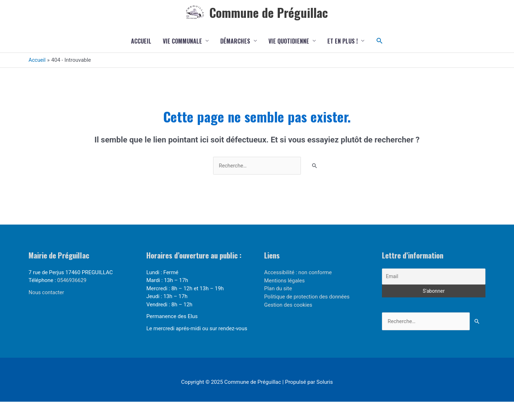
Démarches (235, 41)
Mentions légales (284, 281)
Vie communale (182, 41)
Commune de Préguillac (268, 12)
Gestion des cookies (288, 305)
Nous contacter (47, 293)
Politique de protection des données (306, 297)
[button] (380, 41)
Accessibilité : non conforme (298, 273)
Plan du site (278, 289)
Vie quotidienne (288, 41)
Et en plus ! (342, 41)
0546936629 (72, 281)
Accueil (141, 41)
